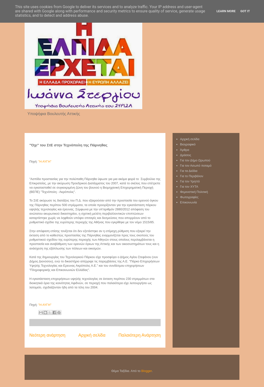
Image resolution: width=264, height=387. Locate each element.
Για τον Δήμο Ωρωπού (195, 160)
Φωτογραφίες (189, 197)
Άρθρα (184, 150)
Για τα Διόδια (188, 171)
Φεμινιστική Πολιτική (194, 192)
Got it (245, 11)
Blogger (146, 371)
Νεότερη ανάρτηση (47, 335)
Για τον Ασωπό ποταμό (195, 165)
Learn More (226, 11)
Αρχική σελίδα (91, 335)
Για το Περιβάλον (191, 176)
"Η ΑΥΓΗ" (44, 161)
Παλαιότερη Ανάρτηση (139, 335)
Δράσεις (185, 155)
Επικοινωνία (188, 202)
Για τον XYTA (189, 186)
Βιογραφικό (187, 144)
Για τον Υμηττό (190, 181)
